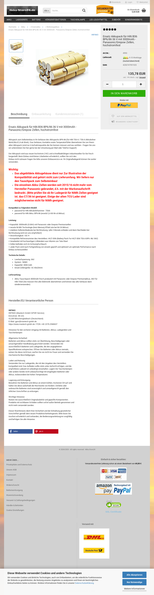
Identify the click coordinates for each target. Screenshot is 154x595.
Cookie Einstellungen (15, 510)
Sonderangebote (133, 20)
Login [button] (128, 2)
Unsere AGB (11, 470)
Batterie (36, 20)
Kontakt (9, 480)
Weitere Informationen (134, 588)
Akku (9, 20)
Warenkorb (115, 2)
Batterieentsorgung (14, 490)
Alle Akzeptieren (134, 575)
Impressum (11, 475)
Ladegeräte (22, 20)
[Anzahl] (124, 84)
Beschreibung (19, 114)
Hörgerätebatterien (55, 20)
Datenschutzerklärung (84, 583)
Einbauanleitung (41, 114)
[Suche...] (46, 10)
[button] (107, 84)
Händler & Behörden (14, 505)
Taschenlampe (77, 20)
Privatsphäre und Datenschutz (19, 464)
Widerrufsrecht (12, 485)
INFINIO (94, 35)
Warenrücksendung (14, 495)
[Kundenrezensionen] (109, 31)
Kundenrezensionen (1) (69, 114)
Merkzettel (142, 2)
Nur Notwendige (134, 582)
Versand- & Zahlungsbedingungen (20, 500)
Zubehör (116, 20)
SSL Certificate (113, 511)
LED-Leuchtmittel (98, 20)
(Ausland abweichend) (131, 61)
